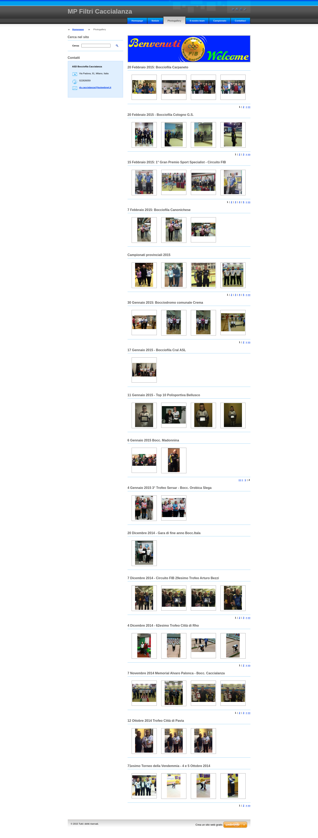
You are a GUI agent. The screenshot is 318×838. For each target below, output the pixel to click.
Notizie (155, 20)
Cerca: (76, 45)
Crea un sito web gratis (209, 824)
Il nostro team (197, 20)
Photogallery (174, 20)
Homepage (137, 20)
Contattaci (240, 20)
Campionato (219, 20)
